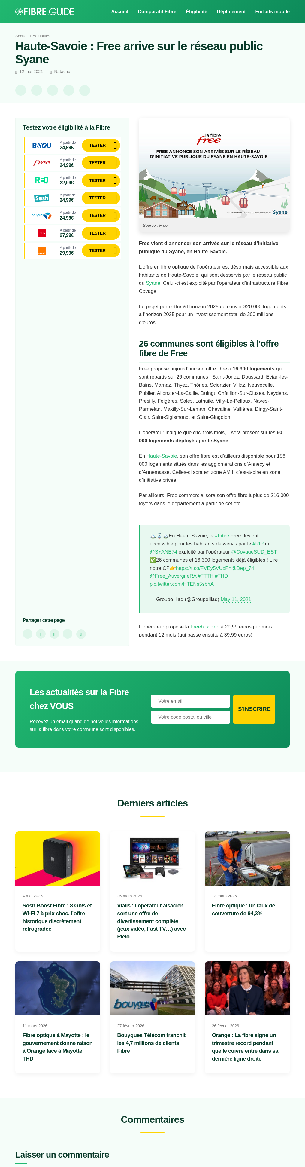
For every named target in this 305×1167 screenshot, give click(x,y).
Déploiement (230, 11)
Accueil (117, 11)
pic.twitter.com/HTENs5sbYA (183, 592)
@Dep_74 (219, 576)
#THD (225, 584)
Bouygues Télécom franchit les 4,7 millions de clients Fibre (151, 1051)
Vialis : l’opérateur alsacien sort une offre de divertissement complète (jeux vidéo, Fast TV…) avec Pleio (151, 929)
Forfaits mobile (272, 11)
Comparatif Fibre (155, 11)
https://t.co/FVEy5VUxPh (178, 576)
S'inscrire (254, 717)
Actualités (43, 35)
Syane (169, 283)
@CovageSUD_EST (172, 560)
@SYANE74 (163, 552)
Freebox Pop (210, 635)
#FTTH (208, 584)
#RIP (263, 544)
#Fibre (224, 536)
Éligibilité (195, 11)
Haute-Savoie (162, 456)
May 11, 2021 (238, 608)
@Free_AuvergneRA (174, 584)
